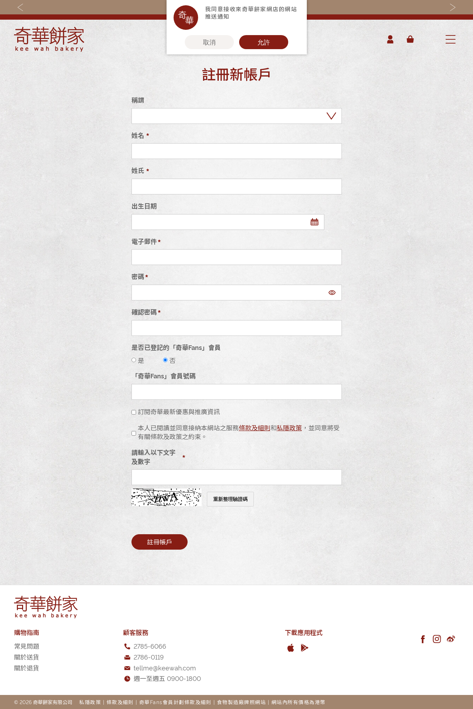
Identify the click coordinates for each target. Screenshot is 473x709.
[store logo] (49, 39)
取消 (209, 42)
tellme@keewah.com (165, 667)
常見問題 (26, 645)
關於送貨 (26, 656)
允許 (263, 42)
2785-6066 (150, 645)
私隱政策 (289, 427)
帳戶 (390, 39)
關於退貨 (26, 667)
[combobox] (429, 39)
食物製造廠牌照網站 (241, 701)
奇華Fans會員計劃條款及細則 (175, 701)
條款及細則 (254, 427)
